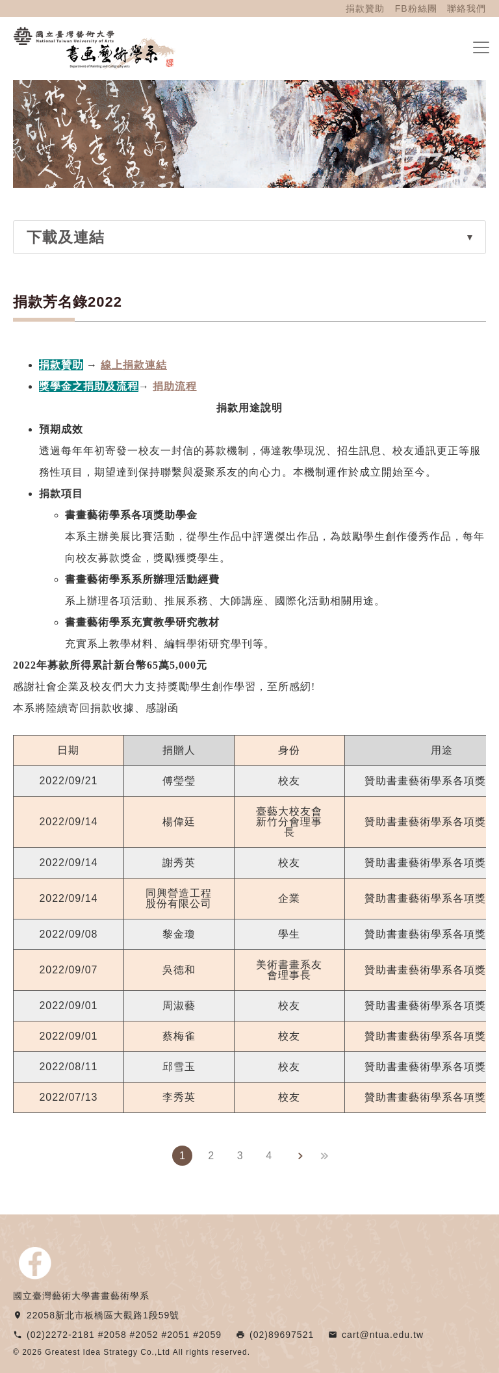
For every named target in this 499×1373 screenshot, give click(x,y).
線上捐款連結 (134, 364)
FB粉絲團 (416, 8)
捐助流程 (175, 386)
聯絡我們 (466, 8)
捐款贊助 (365, 8)
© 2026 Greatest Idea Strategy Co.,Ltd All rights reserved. (131, 1352)
